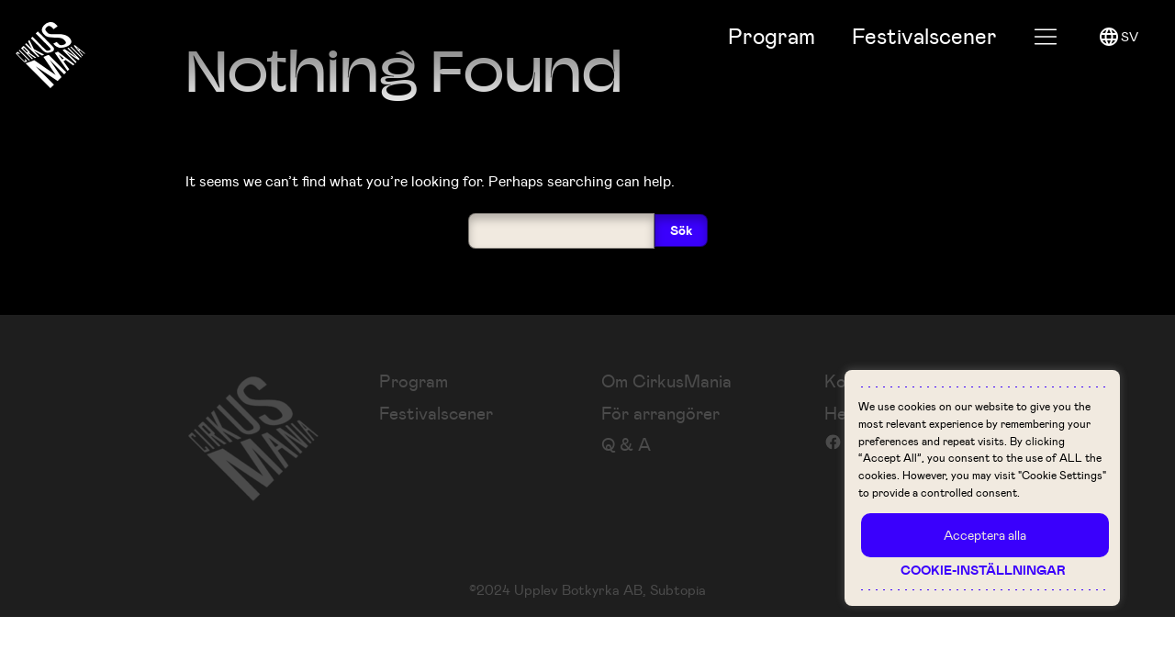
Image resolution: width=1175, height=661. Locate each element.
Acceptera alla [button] (985, 534)
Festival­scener (924, 35)
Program (771, 35)
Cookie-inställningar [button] (983, 570)
